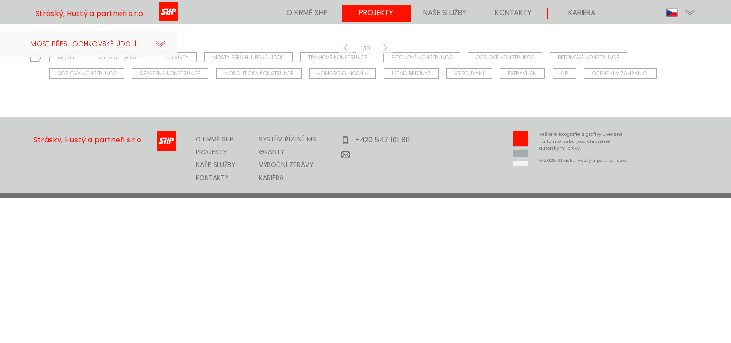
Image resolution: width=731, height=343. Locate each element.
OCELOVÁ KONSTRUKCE (87, 72)
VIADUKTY (176, 56)
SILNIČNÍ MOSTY (119, 56)
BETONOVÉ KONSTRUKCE (421, 56)
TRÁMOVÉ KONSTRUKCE (337, 56)
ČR (564, 72)
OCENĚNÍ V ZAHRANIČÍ (620, 72)
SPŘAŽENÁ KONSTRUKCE (170, 72)
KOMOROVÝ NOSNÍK (342, 72)
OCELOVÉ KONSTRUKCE (505, 56)
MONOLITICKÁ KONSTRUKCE (259, 72)
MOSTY (66, 56)
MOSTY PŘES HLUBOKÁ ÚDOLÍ (248, 56)
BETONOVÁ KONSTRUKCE (588, 56)
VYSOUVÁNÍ (469, 72)
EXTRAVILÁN (522, 72)
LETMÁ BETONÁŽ (411, 72)
